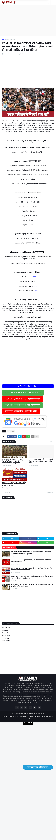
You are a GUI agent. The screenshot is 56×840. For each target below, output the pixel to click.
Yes (37, 7)
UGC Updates (6, 641)
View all (52, 442)
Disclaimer (23, 716)
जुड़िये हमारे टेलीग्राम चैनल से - (22, 405)
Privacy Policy (13, 716)
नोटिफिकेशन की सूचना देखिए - (23, 393)
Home (4, 39)
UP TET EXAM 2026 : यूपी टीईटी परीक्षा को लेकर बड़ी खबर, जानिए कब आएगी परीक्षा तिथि (41, 461)
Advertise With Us (47, 716)
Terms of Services (34, 716)
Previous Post (7, 492)
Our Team (32, 719)
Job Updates (11, 39)
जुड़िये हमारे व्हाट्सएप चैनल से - (22, 399)
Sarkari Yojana (6, 635)
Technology (5, 638)
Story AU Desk (6, 633)
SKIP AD (28, 722)
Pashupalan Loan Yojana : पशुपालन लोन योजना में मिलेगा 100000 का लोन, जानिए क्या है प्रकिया (32, 585)
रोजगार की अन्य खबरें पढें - (21, 411)
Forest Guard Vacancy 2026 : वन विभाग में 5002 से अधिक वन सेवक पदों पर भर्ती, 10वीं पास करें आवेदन (32, 577)
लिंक (34, 277)
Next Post (50, 492)
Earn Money (5, 630)
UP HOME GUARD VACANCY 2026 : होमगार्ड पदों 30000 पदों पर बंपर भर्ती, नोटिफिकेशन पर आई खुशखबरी (12, 461)
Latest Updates (8, 547)
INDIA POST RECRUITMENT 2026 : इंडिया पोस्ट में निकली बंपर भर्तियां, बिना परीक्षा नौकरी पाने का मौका (14, 484)
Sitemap (23, 719)
